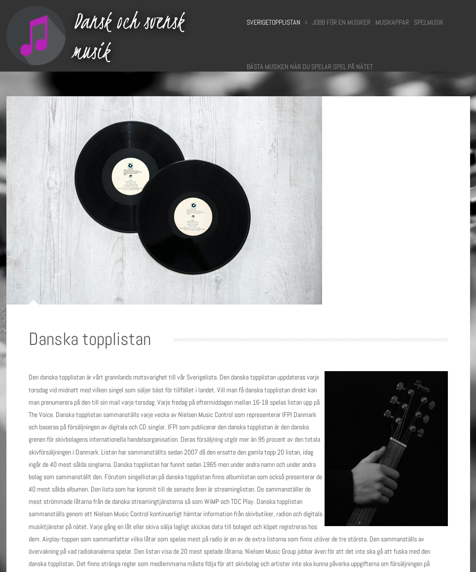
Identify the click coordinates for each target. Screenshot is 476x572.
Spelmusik (428, 22)
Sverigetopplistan (277, 22)
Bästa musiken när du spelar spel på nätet (310, 66)
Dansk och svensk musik (128, 36)
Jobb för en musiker (341, 22)
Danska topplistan (90, 339)
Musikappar (392, 22)
